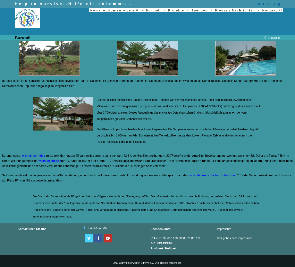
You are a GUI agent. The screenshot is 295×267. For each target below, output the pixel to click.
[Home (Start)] (265, 37)
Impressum (245, 238)
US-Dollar (257, 155)
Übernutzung (262, 160)
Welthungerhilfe (48, 160)
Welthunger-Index (33, 155)
